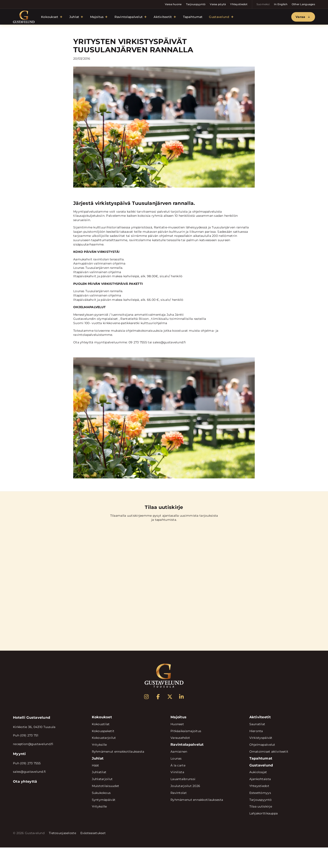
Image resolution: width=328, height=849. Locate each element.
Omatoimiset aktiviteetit (268, 753)
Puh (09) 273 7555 (27, 765)
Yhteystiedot (238, 4)
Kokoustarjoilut (104, 739)
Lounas (176, 760)
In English (280, 4)
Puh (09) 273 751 (25, 737)
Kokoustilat (101, 726)
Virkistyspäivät (260, 739)
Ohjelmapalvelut (262, 746)
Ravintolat (178, 794)
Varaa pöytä (218, 4)
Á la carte (177, 767)
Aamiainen (178, 753)
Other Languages (303, 4)
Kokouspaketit (103, 732)
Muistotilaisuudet (105, 787)
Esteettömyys (260, 794)
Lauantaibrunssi (182, 780)
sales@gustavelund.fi (29, 773)
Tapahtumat (193, 17)
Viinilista (177, 774)
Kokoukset (49, 17)
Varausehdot (180, 739)
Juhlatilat (99, 774)
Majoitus (96, 17)
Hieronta (256, 732)
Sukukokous (101, 794)
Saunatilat (257, 726)
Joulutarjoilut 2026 (185, 787)
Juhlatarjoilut (102, 780)
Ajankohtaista (260, 780)
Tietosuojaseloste (62, 834)
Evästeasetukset (93, 834)
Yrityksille (99, 746)
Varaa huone (173, 4)
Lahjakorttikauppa (263, 815)
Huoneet (177, 726)
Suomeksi (263, 4)
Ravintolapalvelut (129, 17)
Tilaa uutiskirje (260, 808)
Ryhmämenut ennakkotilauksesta (118, 753)
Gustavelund (219, 17)
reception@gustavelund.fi (33, 745)
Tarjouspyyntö (196, 4)
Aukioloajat (258, 774)
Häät (95, 767)
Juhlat (74, 17)
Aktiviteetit (163, 17)
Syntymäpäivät (104, 801)
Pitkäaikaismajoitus (185, 732)
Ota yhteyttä (25, 783)
